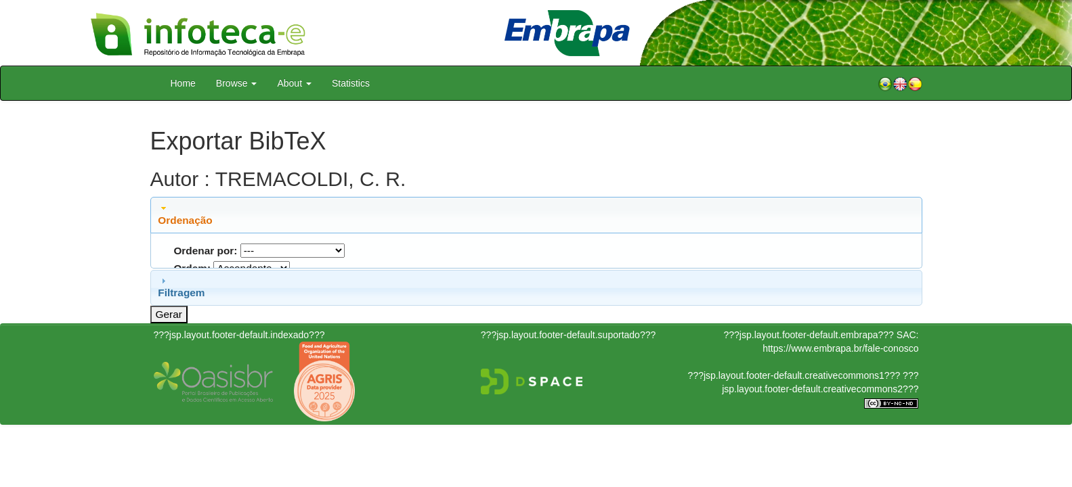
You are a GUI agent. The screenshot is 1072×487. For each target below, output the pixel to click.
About (294, 83)
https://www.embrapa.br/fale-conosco (840, 348)
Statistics (351, 83)
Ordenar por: (205, 250)
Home (183, 83)
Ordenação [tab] (185, 214)
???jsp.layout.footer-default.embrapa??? (809, 334)
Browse (236, 83)
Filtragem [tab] (181, 286)
